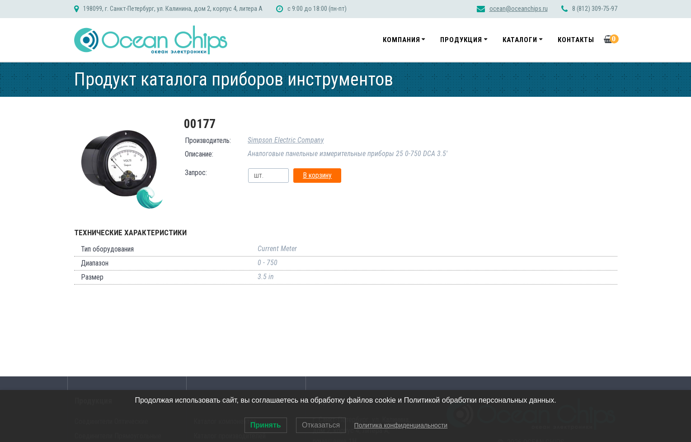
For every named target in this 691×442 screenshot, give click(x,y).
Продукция (461, 40)
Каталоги (520, 40)
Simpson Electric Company (286, 140)
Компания (401, 40)
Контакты (576, 40)
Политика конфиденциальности (401, 425)
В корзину (317, 175)
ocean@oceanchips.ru (518, 9)
